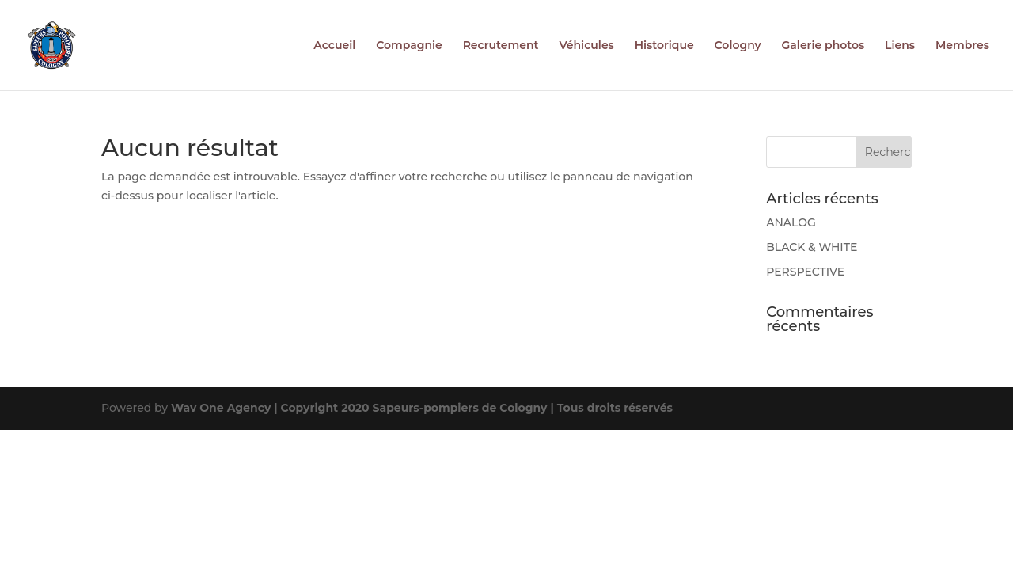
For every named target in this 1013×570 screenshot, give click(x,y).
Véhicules (586, 46)
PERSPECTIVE (805, 271)
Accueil (334, 46)
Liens (900, 46)
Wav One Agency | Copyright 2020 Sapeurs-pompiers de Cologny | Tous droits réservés (422, 408)
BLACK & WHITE (811, 247)
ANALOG (791, 222)
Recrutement (501, 46)
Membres (962, 46)
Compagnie (409, 46)
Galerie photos (823, 46)
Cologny (738, 46)
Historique (664, 46)
